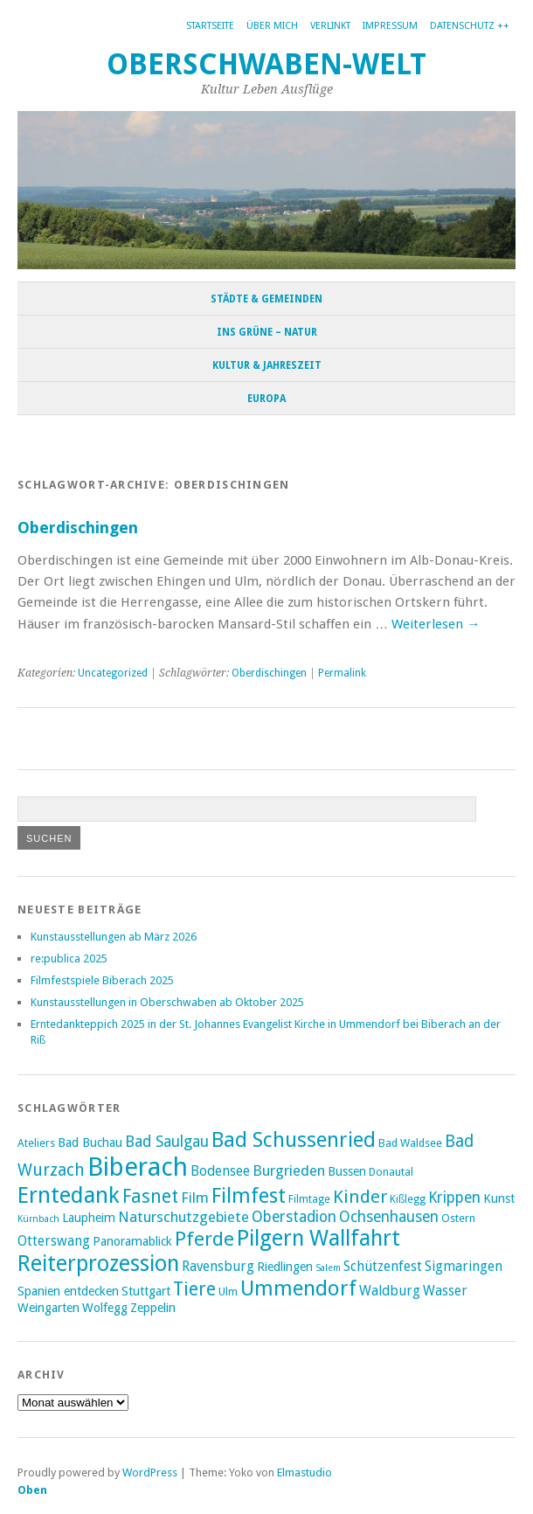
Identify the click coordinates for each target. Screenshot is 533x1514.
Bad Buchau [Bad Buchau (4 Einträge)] (90, 1142)
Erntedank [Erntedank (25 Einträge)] (68, 1195)
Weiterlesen (435, 624)
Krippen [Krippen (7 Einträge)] (454, 1197)
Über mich (272, 25)
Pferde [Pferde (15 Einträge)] (204, 1238)
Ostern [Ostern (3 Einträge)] (458, 1218)
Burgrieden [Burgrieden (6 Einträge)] (289, 1170)
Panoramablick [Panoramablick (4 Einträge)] (132, 1241)
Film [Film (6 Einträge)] (195, 1197)
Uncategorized (113, 673)
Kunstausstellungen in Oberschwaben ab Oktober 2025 (167, 1002)
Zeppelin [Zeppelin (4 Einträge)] (153, 1308)
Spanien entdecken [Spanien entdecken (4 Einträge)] (68, 1291)
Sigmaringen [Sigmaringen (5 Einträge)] (463, 1266)
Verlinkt (330, 25)
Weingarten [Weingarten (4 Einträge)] (48, 1308)
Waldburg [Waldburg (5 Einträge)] (389, 1291)
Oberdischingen (77, 527)
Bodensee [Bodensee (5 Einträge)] (220, 1171)
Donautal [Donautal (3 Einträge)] (391, 1171)
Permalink (342, 673)
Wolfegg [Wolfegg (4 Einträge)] (105, 1308)
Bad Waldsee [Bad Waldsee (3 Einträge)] (410, 1142)
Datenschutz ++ (469, 25)
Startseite (210, 25)
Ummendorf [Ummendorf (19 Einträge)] (298, 1288)
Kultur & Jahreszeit (267, 365)
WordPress (149, 1472)
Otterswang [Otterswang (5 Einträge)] (53, 1241)
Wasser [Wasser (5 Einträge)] (445, 1291)
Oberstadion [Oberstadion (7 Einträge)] (294, 1217)
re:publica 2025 (69, 958)
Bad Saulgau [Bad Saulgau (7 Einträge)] (167, 1141)
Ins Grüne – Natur (267, 332)
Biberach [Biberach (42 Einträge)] (137, 1167)
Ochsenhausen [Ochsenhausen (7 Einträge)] (389, 1217)
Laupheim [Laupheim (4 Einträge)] (88, 1218)
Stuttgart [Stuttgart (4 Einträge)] (145, 1291)
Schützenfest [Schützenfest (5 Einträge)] (382, 1266)
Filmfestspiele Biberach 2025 (102, 980)
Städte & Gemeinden (266, 299)
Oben (32, 1490)
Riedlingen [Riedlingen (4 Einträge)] (285, 1267)
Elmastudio (304, 1472)
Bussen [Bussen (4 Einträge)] (347, 1171)
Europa (266, 398)
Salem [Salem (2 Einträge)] (328, 1268)
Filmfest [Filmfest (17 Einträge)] (248, 1196)
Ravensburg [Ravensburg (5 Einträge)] (218, 1266)
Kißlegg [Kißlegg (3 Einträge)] (408, 1198)
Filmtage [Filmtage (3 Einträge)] (309, 1198)
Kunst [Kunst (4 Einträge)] (499, 1198)
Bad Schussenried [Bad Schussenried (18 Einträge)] (293, 1140)
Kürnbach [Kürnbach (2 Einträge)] (38, 1219)
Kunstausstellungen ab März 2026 (114, 936)
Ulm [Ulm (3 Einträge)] (228, 1291)
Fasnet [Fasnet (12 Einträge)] (150, 1196)
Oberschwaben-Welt (266, 64)
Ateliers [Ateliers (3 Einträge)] (36, 1142)
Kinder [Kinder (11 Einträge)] (360, 1196)
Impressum (390, 25)
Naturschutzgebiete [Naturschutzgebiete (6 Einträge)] (183, 1217)
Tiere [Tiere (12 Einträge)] (194, 1289)
